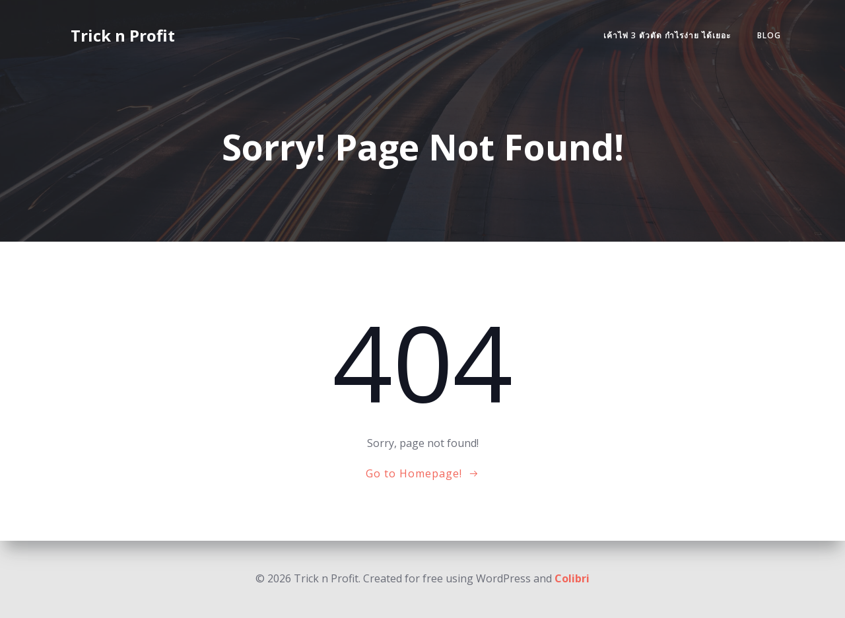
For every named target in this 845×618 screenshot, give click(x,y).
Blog (769, 35)
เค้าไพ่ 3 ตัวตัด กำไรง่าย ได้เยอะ (667, 35)
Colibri (572, 578)
